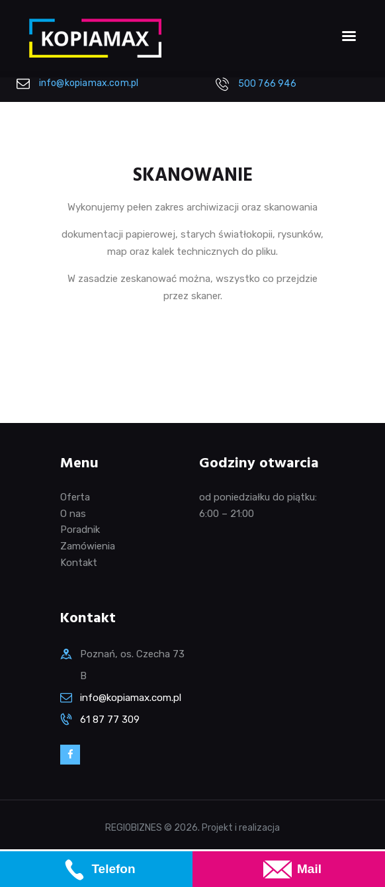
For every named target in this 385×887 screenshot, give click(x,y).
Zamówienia (87, 546)
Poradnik (80, 530)
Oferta (75, 497)
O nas (73, 514)
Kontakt (78, 563)
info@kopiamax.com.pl (130, 698)
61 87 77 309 (110, 719)
